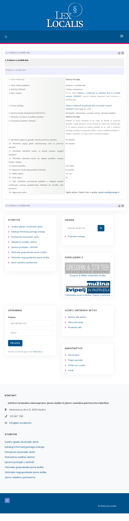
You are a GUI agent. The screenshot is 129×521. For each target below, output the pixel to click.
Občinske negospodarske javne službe (30, 260)
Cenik (70, 378)
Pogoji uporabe (75, 367)
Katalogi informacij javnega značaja (28, 234)
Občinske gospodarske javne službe (29, 255)
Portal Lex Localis (77, 372)
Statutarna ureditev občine (24, 245)
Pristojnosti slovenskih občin (25, 239)
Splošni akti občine (77, 324)
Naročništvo (74, 362)
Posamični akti (75, 334)
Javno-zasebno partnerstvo (24, 266)
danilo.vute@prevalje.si (108, 195)
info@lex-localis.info (20, 430)
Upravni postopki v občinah (24, 250)
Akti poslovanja (75, 329)
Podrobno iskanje (76, 239)
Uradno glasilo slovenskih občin (27, 229)
